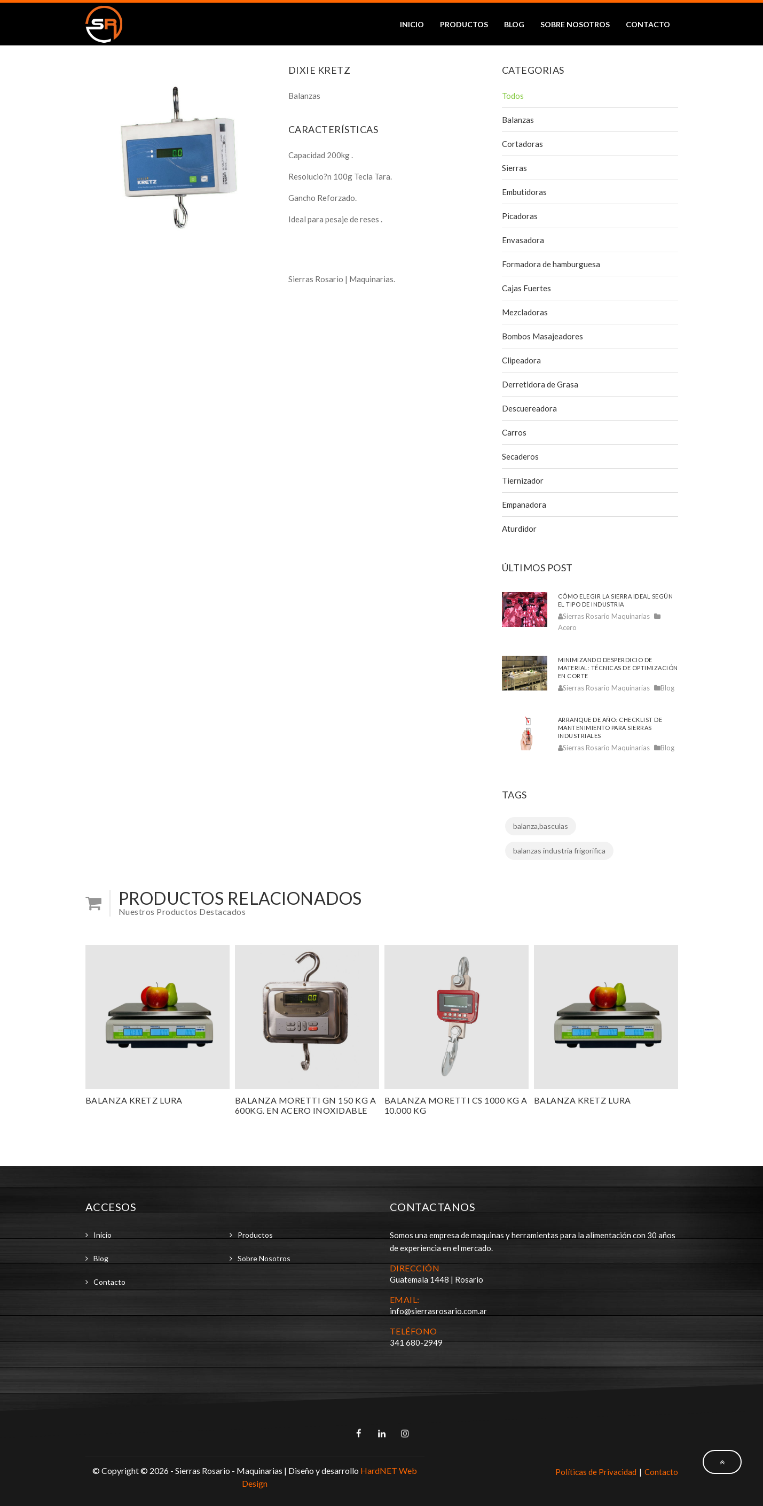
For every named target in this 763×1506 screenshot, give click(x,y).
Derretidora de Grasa (540, 384)
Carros (514, 432)
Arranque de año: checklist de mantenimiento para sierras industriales (610, 727)
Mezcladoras (525, 312)
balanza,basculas (540, 825)
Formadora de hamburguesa (551, 264)
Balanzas (518, 120)
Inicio (412, 24)
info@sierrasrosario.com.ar (438, 1311)
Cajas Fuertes (526, 288)
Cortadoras (522, 144)
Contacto (648, 24)
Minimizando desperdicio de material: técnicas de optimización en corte (618, 667)
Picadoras (520, 216)
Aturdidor (519, 528)
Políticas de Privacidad (595, 1472)
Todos (513, 95)
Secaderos (520, 456)
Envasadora (523, 240)
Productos (464, 24)
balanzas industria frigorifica (559, 850)
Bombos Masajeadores (542, 336)
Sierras (514, 168)
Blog (514, 24)
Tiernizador (523, 480)
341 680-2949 (416, 1342)
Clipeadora (521, 360)
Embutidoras (524, 192)
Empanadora (524, 504)
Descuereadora (529, 408)
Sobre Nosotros (575, 24)
